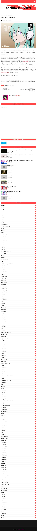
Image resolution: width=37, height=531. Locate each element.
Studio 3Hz (19, 440)
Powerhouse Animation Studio (19, 401)
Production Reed (19, 411)
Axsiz (19, 245)
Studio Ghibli (19, 457)
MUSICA (5, 15)
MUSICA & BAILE (19, 367)
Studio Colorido (19, 446)
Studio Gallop (19, 453)
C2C (19, 261)
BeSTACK (19, 249)
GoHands (19, 313)
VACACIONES (19, 498)
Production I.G (19, 407)
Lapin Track (19, 345)
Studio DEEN (19, 448)
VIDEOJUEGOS (19, 503)
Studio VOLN (19, 469)
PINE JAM (19, 392)
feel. (19, 301)
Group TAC (19, 320)
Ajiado (19, 222)
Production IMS (19, 409)
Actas (19, 213)
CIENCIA (19, 265)
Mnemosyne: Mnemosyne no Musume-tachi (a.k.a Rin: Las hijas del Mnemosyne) (21, 150)
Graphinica (19, 317)
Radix (19, 413)
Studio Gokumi (19, 459)
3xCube (19, 205)
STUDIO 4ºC (19, 442)
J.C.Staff (19, 330)
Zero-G (19, 515)
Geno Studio (19, 311)
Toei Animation (19, 488)
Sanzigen (19, 417)
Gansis (19, 305)
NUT (19, 374)
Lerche (19, 347)
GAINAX (19, 303)
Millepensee (19, 361)
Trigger (19, 492)
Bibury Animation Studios (19, 251)
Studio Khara (19, 463)
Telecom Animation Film (19, 480)
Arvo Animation (19, 234)
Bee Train (19, 247)
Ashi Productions (19, 236)
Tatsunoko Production (19, 476)
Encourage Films (19, 293)
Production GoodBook (19, 405)
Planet (19, 394)
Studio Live (19, 465)
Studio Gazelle (19, 455)
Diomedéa (19, 280)
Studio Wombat (19, 471)
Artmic (19, 232)
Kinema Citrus (19, 336)
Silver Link (19, 434)
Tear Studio (19, 478)
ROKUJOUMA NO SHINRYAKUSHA (14, 191)
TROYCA (19, 494)
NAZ (19, 369)
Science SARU (19, 421)
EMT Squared (19, 290)
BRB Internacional (19, 259)
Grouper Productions (19, 322)
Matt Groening (19, 359)
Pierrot (19, 388)
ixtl (19, 328)
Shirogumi (19, 430)
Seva (19, 424)
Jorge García (4, 20)
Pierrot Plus (19, 390)
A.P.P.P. (19, 211)
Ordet (19, 378)
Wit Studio (19, 507)
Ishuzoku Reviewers (11, 186)
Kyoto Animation (19, 338)
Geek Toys (19, 309)
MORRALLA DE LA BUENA (19, 363)
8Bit (19, 207)
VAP (19, 500)
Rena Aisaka (25, 61)
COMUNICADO (19, 272)
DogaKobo (19, 284)
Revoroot (19, 415)
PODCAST (19, 397)
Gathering (19, 307)
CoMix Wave (19, 270)
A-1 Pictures (19, 209)
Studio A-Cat (19, 444)
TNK (19, 486)
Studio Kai (19, 461)
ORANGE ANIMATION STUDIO (19, 376)
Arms (19, 228)
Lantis (19, 342)
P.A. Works (19, 382)
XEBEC (19, 511)
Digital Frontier (19, 278)
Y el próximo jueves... (11, 165)
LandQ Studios (19, 340)
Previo (19, 403)
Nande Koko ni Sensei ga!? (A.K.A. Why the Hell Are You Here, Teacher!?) (20, 161)
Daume (19, 274)
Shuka (19, 432)
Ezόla (19, 297)
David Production (19, 276)
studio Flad (19, 451)
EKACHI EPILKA (19, 288)
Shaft (19, 428)
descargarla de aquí (5, 72)
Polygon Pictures (19, 399)
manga (19, 353)
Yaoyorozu (19, 513)
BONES (19, 255)
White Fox (19, 505)
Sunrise (19, 473)
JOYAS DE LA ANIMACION (19, 332)
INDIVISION (19, 326)
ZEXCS (19, 517)
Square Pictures (19, 438)
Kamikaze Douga (19, 334)
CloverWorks (19, 268)
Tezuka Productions (19, 482)
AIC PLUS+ (19, 218)
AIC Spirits (19, 220)
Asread (19, 238)
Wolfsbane (19, 509)
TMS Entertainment (19, 484)
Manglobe (19, 355)
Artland (19, 230)
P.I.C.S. (19, 384)
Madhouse (19, 351)
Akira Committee (19, 224)
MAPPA (19, 357)
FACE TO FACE (19, 299)
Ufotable (19, 496)
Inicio (2, 15)
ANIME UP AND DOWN (19, 226)
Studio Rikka (19, 467)
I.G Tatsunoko (19, 324)
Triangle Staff (19, 490)
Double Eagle (19, 286)
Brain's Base (19, 257)
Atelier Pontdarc (19, 241)
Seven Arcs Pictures (19, 426)
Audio (19, 243)
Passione (19, 386)
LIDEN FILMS (19, 349)
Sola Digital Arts (19, 436)
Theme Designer (21, 529)
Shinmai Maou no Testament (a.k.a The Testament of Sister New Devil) (20, 155)
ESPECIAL (7, 85)
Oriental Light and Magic (19, 380)
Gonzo (19, 315)
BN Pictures (19, 253)
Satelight (19, 419)
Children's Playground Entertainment (19, 263)
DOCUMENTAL (19, 282)
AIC (19, 216)
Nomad (19, 372)
